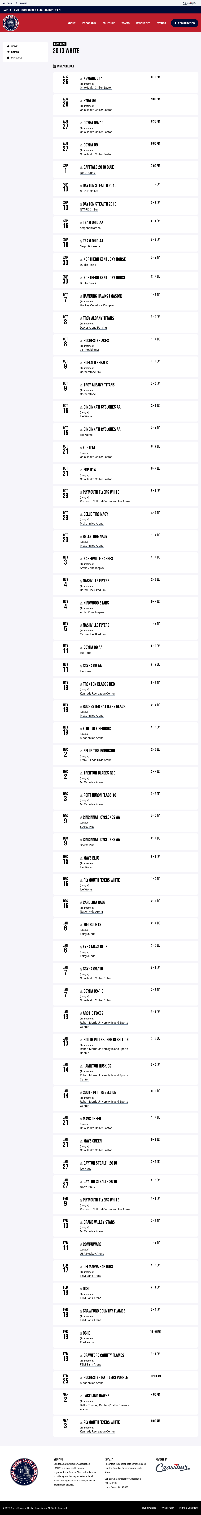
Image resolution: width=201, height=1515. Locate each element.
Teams (126, 23)
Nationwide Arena (91, 911)
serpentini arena (90, 228)
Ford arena (87, 1342)
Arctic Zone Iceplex (92, 568)
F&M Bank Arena (90, 1276)
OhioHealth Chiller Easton (96, 87)
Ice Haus (85, 653)
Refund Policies (148, 1507)
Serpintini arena (90, 246)
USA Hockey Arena (92, 1253)
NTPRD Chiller (89, 191)
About (71, 23)
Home (11, 46)
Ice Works (86, 416)
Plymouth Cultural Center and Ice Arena (105, 501)
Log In (7, 3)
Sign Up (21, 3)
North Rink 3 (88, 172)
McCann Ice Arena (92, 523)
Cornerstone (88, 394)
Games (12, 52)
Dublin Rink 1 (88, 265)
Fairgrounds (87, 934)
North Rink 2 (88, 1187)
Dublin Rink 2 (88, 283)
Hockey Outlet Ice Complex (97, 305)
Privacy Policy (167, 1507)
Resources (143, 23)
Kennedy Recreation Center (97, 693)
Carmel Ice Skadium (93, 590)
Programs (89, 23)
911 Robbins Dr (89, 350)
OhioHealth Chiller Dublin (96, 978)
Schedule (109, 23)
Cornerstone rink (90, 372)
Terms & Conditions (188, 1507)
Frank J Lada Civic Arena (96, 760)
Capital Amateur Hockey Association (28, 10)
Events (161, 23)
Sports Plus (87, 826)
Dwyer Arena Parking (93, 327)
